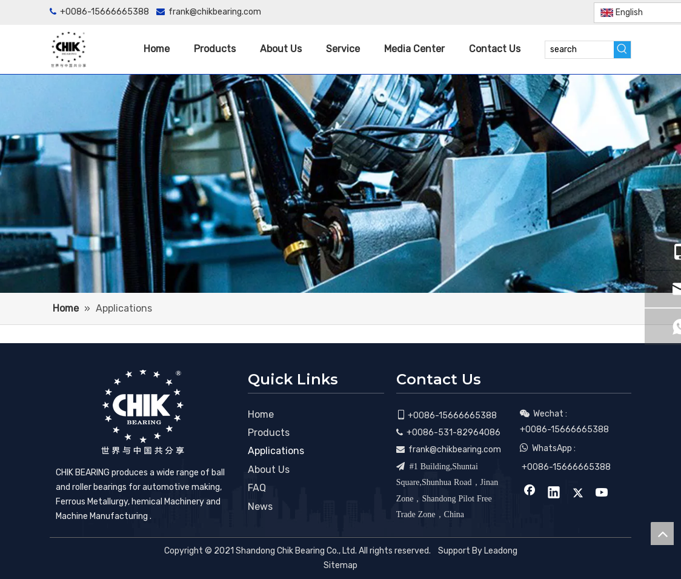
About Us (269, 469)
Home (261, 414)
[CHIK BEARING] (142, 411)
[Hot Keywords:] (622, 49)
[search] (579, 49)
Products (269, 432)
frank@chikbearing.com (214, 12)
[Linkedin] (531, 12)
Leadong (500, 551)
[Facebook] (511, 12)
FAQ (257, 488)
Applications (276, 451)
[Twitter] (551, 12)
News (260, 506)
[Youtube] (571, 12)
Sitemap (340, 565)
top (662, 533)
